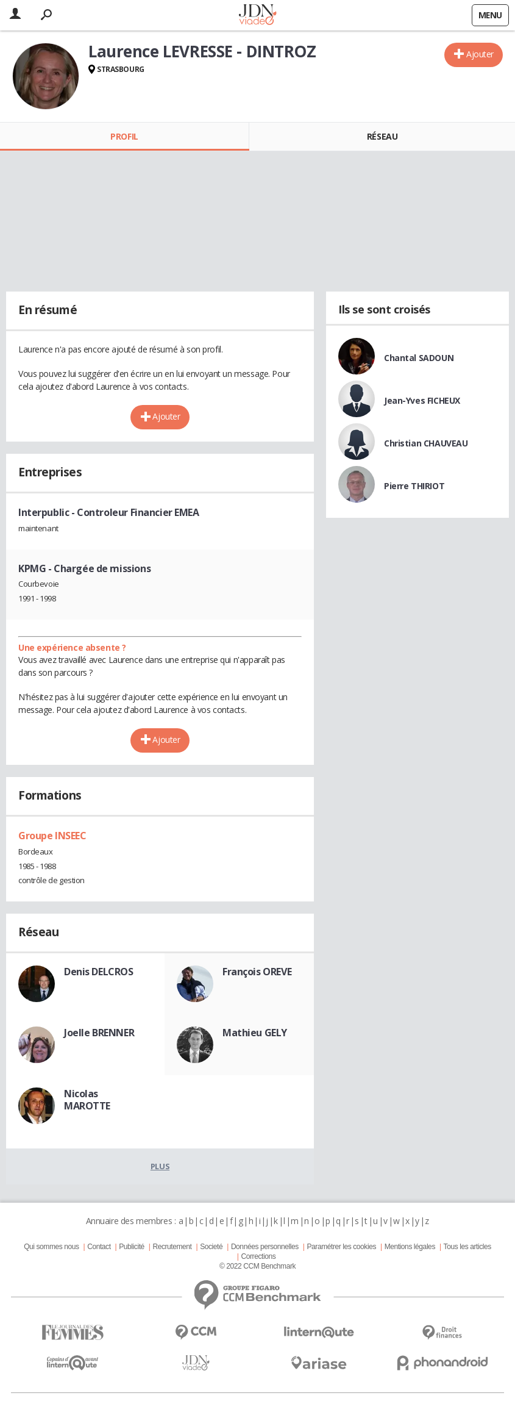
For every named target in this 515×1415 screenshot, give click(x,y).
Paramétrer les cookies (341, 1246)
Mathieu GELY (254, 1032)
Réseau (382, 136)
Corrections (258, 1256)
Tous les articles (467, 1246)
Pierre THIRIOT (414, 486)
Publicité (131, 1246)
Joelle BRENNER (99, 1032)
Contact (98, 1246)
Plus (160, 1166)
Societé (211, 1246)
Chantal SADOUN (418, 358)
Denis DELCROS (98, 971)
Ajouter (480, 54)
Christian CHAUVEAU (425, 443)
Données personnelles (265, 1246)
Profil (124, 136)
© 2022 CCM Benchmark (257, 1266)
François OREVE (256, 971)
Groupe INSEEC (52, 835)
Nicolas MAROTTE (87, 1099)
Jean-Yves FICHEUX (422, 400)
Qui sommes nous (51, 1246)
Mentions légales (410, 1246)
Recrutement (171, 1246)
